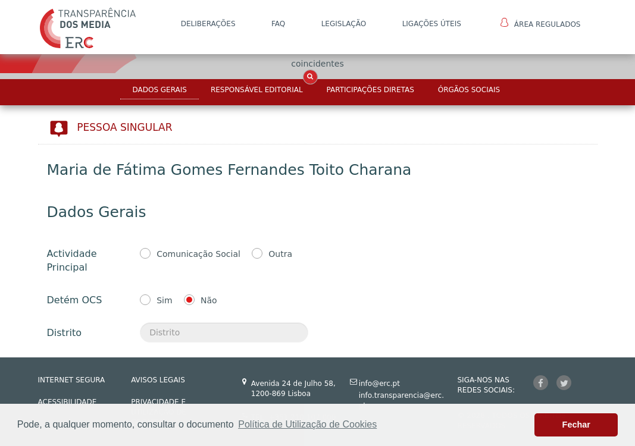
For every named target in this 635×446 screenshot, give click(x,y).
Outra (280, 254)
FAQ (278, 24)
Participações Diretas (370, 90)
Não (209, 300)
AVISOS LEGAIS (158, 380)
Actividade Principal (72, 260)
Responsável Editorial (257, 90)
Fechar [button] (576, 424)
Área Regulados (541, 23)
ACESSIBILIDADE (67, 402)
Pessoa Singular (124, 127)
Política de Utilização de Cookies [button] (307, 424)
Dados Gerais (159, 90)
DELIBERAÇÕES (208, 24)
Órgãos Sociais (469, 90)
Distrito (64, 332)
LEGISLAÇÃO (344, 24)
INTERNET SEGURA (71, 380)
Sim (164, 300)
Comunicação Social (198, 254)
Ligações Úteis (431, 24)
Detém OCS (74, 300)
